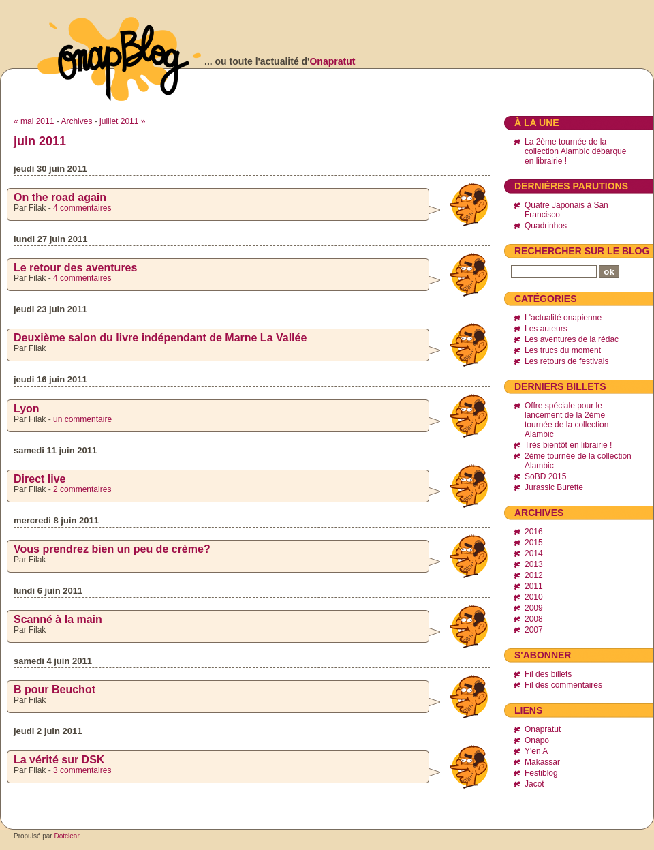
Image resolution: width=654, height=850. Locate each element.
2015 (534, 542)
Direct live (39, 479)
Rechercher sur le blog (581, 250)
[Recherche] (554, 271)
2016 (534, 531)
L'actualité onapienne (563, 317)
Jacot (534, 784)
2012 (534, 575)
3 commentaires (82, 770)
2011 (534, 586)
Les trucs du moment (563, 350)
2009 (534, 608)
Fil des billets (548, 674)
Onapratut (332, 61)
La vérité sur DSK (59, 759)
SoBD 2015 (545, 476)
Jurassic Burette (554, 487)
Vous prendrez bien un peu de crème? (112, 549)
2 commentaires (82, 489)
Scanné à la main (58, 619)
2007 (534, 630)
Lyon (27, 408)
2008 (534, 619)
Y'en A (536, 751)
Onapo (537, 740)
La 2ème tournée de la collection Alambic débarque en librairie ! (575, 151)
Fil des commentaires (563, 685)
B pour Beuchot (54, 689)
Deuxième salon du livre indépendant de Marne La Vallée (160, 338)
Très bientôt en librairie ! (568, 445)
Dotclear (66, 836)
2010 (534, 597)
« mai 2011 (34, 121)
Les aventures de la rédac (572, 339)
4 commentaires (82, 208)
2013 (534, 564)
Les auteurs (546, 328)
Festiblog (541, 773)
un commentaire (82, 419)
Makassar (542, 762)
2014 (534, 553)
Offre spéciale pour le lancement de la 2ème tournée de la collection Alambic (566, 420)
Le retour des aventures (75, 267)
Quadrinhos (546, 225)
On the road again (60, 197)
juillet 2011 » (122, 121)
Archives (76, 121)
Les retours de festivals (566, 361)
